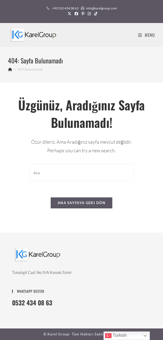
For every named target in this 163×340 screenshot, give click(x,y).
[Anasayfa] (10, 69)
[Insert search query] (81, 172)
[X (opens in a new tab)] (69, 13)
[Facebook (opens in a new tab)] (76, 13)
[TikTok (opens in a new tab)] (94, 13)
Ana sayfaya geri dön (81, 203)
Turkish (116, 335)
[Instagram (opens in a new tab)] (89, 13)
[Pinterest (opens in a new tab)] (83, 13)
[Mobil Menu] (146, 35)
